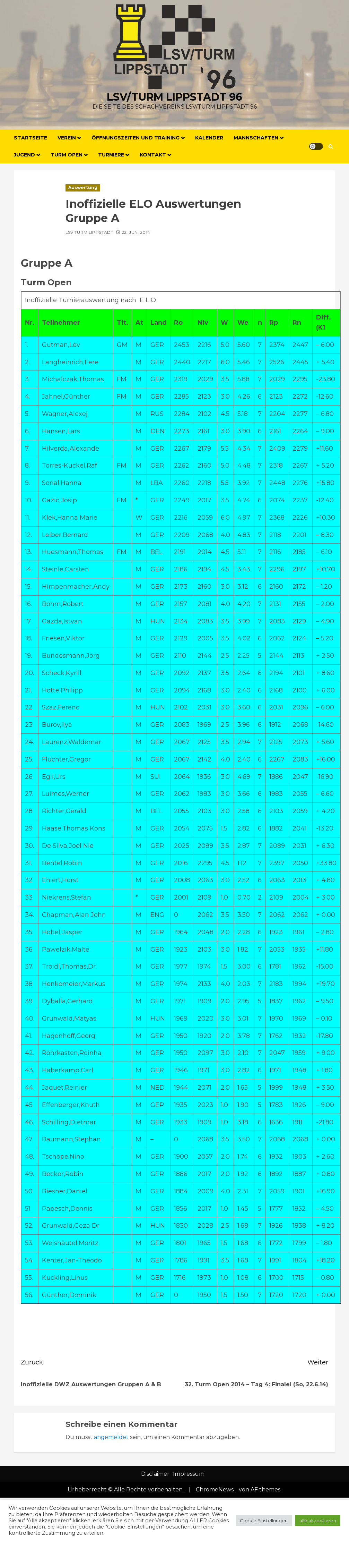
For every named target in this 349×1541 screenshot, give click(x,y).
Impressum (188, 1474)
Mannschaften (256, 138)
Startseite (30, 138)
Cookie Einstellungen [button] (264, 1520)
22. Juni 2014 (136, 232)
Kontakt (153, 155)
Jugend (24, 155)
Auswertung (82, 187)
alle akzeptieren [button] (317, 1520)
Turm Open (66, 155)
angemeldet (111, 1437)
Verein (67, 138)
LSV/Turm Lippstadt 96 (174, 97)
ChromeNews (215, 1489)
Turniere (111, 155)
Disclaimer (155, 1474)
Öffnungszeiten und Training (135, 138)
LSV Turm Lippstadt (89, 232)
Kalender (209, 138)
